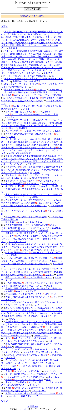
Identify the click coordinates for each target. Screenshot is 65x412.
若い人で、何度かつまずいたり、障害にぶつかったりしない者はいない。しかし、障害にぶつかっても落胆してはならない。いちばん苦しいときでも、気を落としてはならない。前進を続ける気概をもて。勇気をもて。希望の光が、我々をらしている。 (31, 313)
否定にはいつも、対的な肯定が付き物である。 (28, 277)
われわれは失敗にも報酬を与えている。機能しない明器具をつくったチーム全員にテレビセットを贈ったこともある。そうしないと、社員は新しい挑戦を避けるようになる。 (31, 261)
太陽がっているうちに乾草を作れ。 (23, 371)
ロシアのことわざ (23, 346)
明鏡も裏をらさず (14, 222)
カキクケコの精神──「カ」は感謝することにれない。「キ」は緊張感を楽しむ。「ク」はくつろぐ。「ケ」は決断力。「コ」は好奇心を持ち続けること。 (31, 228)
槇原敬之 (36, 197)
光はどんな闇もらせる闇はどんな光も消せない (28, 131)
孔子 (50, 341)
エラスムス (53, 377)
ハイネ (26, 109)
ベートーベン (56, 90)
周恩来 (12, 319)
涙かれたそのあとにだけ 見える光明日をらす (28, 211)
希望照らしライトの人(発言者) (27, 81)
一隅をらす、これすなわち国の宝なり (24, 380)
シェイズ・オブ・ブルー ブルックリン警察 (41, 95)
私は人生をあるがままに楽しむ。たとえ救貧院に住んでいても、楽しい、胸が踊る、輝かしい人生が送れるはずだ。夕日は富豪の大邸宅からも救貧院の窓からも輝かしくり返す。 (31, 272)
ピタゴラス (51, 250)
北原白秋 (13, 255)
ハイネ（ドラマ (39, 391)
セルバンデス (50, 371)
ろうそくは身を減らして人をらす (22, 112)
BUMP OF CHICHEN (41, 178)
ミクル (23, 409)
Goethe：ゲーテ (41, 335)
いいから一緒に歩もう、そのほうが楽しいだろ (26, 76)
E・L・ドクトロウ (17, 241)
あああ (58, 131)
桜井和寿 (23, 128)
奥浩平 (49, 286)
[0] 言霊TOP (32, 406)
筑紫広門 (10, 357)
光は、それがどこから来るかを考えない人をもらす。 (31, 297)
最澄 (48, 380)
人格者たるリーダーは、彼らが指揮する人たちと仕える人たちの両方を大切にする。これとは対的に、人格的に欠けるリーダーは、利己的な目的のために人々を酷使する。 (31, 203)
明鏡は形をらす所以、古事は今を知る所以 (26, 217)
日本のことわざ (34, 222)
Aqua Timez (35, 172)
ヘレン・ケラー (41, 305)
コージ (12, 136)
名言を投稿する (36, 16)
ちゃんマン (11, 117)
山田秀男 (13, 48)
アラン (54, 294)
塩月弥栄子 (43, 230)
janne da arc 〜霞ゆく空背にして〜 (24, 396)
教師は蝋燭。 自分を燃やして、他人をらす (26, 294)
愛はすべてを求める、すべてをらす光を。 (25, 90)
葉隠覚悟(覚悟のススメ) (20, 153)
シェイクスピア (49, 183)
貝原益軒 (31, 291)
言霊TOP (24, 16)
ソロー (60, 275)
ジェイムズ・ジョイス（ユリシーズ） (41, 352)
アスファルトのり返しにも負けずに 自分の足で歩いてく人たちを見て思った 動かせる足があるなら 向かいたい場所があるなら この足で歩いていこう (32, 170)
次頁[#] (4, 26)
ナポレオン (35, 385)
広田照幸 (31, 164)
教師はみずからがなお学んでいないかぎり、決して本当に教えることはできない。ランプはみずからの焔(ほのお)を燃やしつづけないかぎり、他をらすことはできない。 (32, 247)
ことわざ (46, 112)
